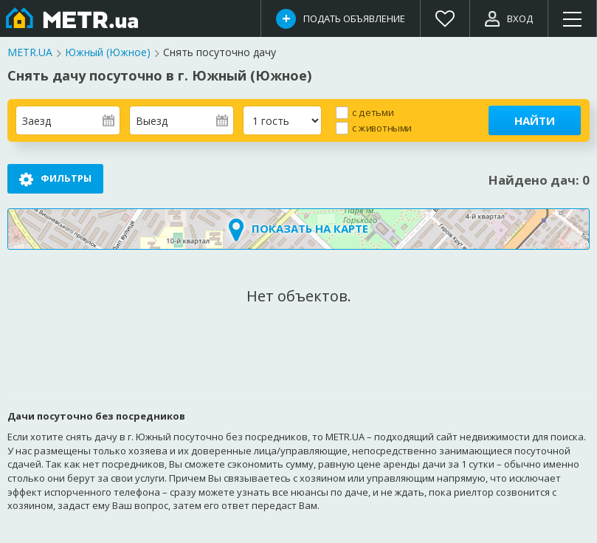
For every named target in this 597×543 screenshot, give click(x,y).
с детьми (372, 111)
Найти (534, 120)
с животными (382, 127)
